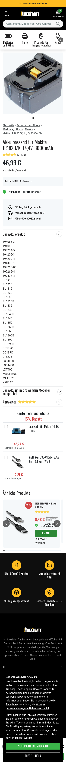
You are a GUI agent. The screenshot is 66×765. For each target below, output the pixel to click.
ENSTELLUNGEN (33, 756)
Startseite (8, 125)
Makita (29, 129)
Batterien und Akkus (28, 125)
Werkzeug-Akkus (13, 129)
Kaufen (45, 533)
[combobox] (33, 24)
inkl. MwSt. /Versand (14, 170)
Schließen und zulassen (33, 746)
